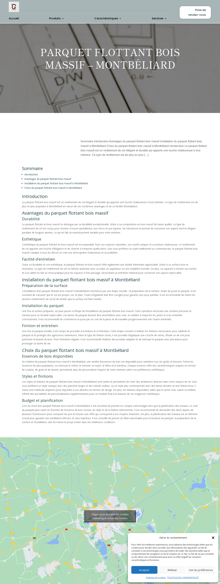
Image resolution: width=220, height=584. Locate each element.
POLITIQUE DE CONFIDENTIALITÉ (183, 577)
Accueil (14, 18)
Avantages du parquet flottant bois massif (47, 172)
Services (157, 18)
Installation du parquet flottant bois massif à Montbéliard (56, 176)
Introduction (31, 167)
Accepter (144, 570)
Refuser (172, 570)
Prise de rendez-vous (197, 12)
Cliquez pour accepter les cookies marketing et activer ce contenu (110, 509)
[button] (213, 537)
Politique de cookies (156, 577)
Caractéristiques (106, 18)
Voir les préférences (201, 570)
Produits (55, 18)
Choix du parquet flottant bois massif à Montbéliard (53, 181)
